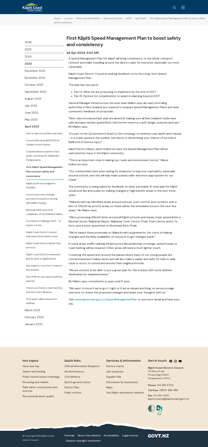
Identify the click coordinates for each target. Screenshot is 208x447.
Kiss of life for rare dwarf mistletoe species (44, 278)
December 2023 (35, 71)
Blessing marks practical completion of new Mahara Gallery (44, 212)
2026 (28, 42)
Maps (109, 387)
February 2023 (34, 317)
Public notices (72, 392)
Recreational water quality (38, 396)
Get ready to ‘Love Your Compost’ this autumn (44, 267)
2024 (28, 56)
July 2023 (31, 105)
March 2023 (32, 310)
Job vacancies (114, 371)
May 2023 (31, 119)
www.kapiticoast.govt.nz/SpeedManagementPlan (106, 299)
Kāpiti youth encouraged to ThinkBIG (41, 185)
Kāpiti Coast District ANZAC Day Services (43, 245)
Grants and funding (34, 371)
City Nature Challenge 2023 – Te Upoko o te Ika (43, 223)
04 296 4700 (165, 385)
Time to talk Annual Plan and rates (44, 133)
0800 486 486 (168, 390)
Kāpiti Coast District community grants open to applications (43, 256)
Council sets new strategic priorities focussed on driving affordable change (41, 198)
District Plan (71, 387)
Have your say (31, 366)
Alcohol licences (74, 371)
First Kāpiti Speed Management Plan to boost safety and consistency (44, 172)
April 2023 (32, 126)
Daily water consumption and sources (40, 389)
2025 (28, 49)
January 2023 (33, 324)
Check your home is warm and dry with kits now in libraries (44, 290)
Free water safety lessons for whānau (41, 301)
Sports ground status (77, 382)
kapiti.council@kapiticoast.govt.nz (168, 399)
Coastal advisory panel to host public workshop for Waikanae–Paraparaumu (43, 155)
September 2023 (35, 92)
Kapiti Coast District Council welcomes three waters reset (42, 234)
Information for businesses (122, 382)
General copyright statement (83, 440)
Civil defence (72, 377)
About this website (89, 435)
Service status (115, 366)
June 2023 (31, 112)
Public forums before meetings (41, 377)
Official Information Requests (82, 366)
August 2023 (33, 98)
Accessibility (111, 435)
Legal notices (130, 435)
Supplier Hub (113, 377)
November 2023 (35, 78)
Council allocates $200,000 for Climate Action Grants (43, 142)
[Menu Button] (183, 7)
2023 (28, 63)
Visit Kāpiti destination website (125, 392)
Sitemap (69, 435)
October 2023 (34, 85)
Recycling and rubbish (36, 382)
